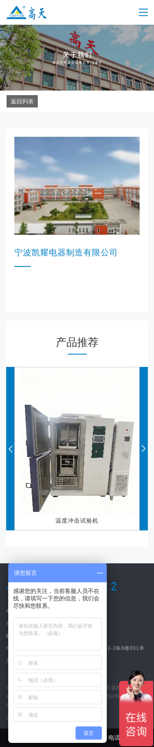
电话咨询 (115, 737)
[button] (144, 448)
